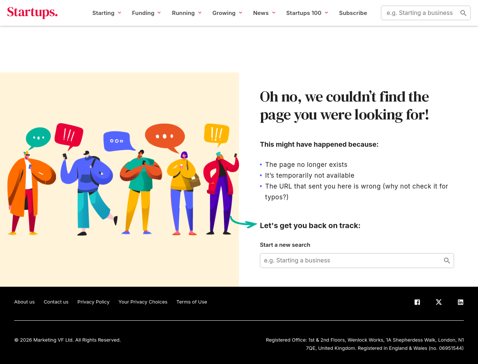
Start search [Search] (457, 19)
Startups (39, 19)
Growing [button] (220, 19)
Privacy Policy (93, 302)
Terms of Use (191, 302)
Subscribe (346, 19)
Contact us (56, 302)
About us (24, 302)
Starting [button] (100, 19)
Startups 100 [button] (300, 19)
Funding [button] (139, 19)
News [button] (257, 19)
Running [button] (179, 19)
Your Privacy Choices (142, 302)
